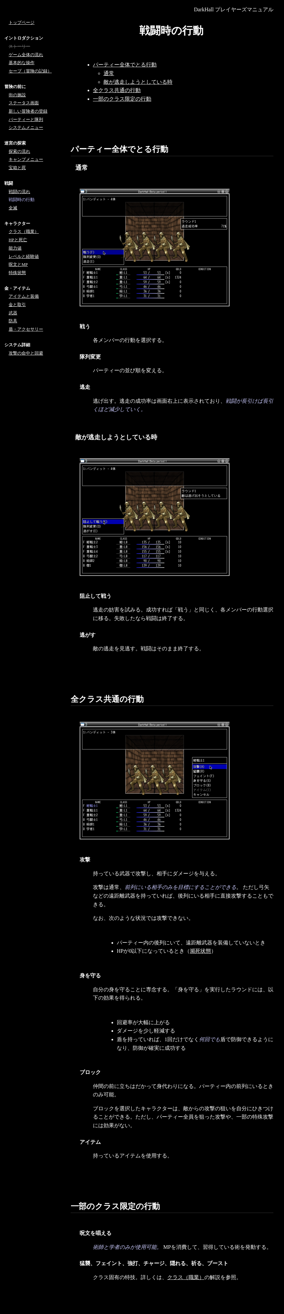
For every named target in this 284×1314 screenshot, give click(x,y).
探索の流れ (19, 151)
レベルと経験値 (24, 256)
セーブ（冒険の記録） (30, 70)
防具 (13, 320)
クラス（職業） (185, 1277)
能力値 (15, 248)
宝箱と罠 (17, 167)
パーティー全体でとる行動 (125, 64)
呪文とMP (18, 264)
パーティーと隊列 (26, 119)
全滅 (13, 207)
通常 (109, 73)
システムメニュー (26, 127)
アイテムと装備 (24, 296)
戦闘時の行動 (22, 199)
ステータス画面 (24, 102)
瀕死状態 (200, 951)
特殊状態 (17, 272)
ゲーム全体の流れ (26, 54)
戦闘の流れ (19, 191)
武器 (13, 312)
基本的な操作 (22, 62)
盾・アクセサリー (26, 329)
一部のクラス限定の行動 (122, 99)
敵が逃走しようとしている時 (138, 82)
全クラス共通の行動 (117, 90)
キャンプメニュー (26, 159)
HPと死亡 (18, 239)
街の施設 (17, 94)
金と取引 (17, 304)
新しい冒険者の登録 (28, 111)
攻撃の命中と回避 (26, 353)
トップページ (22, 22)
